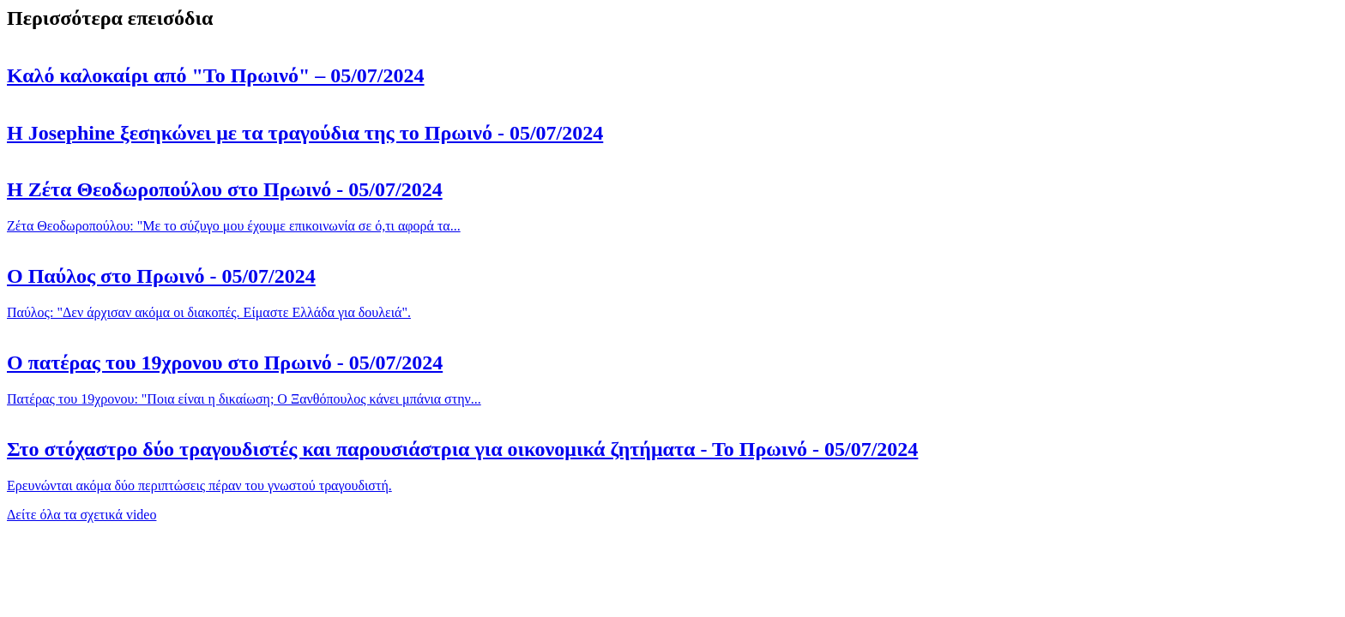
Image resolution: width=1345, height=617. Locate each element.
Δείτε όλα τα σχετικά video (81, 514)
